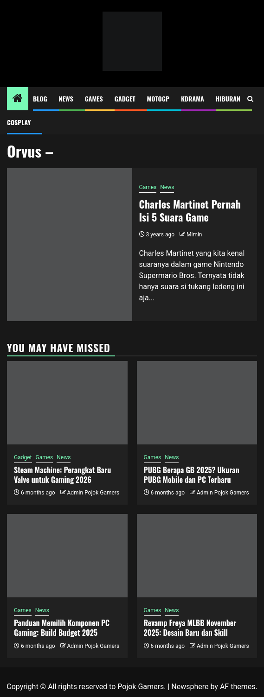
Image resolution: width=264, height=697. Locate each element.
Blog (40, 98)
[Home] (18, 99)
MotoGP (158, 98)
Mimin (194, 234)
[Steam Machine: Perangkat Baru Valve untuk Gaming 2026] (67, 402)
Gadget (125, 98)
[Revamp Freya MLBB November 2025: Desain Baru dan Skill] (197, 555)
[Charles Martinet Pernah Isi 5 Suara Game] (69, 244)
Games (94, 98)
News (66, 98)
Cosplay (19, 122)
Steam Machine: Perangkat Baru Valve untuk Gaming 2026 (62, 474)
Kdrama (192, 98)
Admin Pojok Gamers (93, 492)
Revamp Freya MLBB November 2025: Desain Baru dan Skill (190, 627)
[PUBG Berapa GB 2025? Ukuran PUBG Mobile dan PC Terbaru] (197, 402)
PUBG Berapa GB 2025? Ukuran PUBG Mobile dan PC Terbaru (191, 474)
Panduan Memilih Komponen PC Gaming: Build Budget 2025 (61, 627)
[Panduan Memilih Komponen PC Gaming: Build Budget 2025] (67, 555)
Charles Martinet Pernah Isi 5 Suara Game (190, 210)
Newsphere (189, 686)
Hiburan (228, 98)
